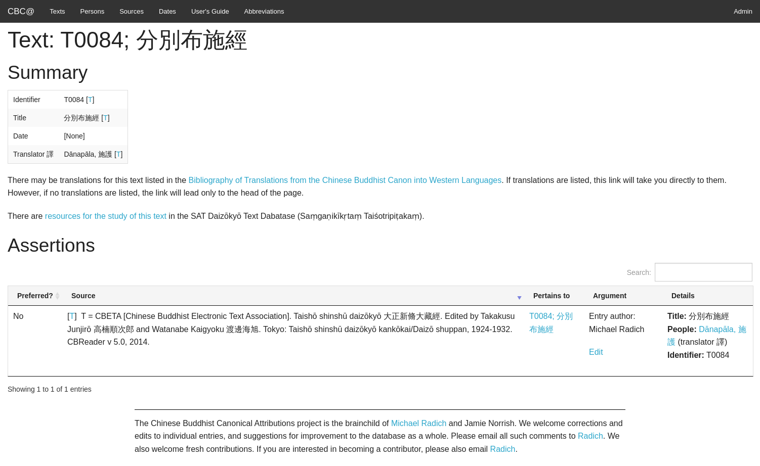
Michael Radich (418, 423)
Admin (743, 11)
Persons (92, 11)
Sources (131, 11)
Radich (590, 436)
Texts (57, 11)
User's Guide (210, 11)
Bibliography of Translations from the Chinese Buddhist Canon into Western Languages (345, 180)
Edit (596, 352)
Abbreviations (264, 11)
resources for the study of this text (105, 216)
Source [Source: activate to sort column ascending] (83, 296)
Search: (689, 272)
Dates (167, 11)
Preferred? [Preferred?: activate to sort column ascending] (35, 296)
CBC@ (21, 11)
